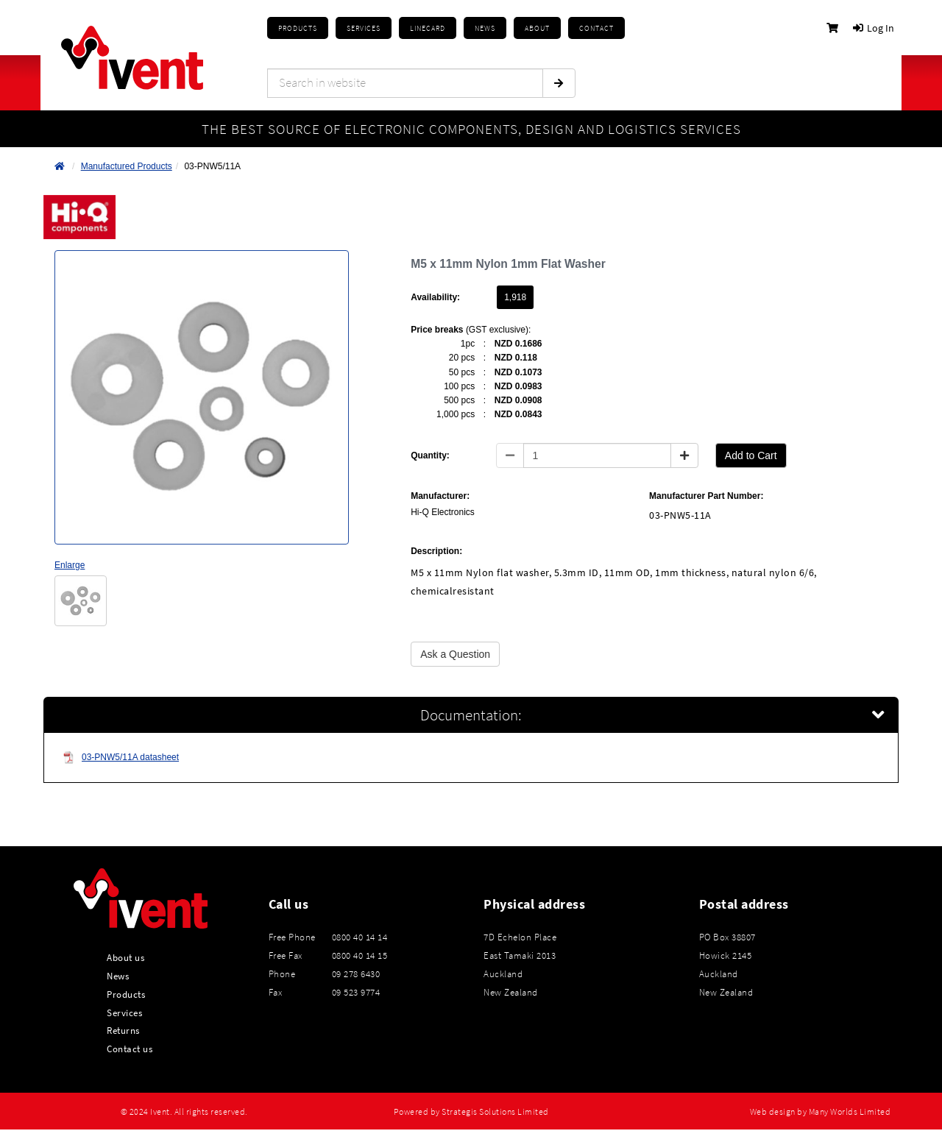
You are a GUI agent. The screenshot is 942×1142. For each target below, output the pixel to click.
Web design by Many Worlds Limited (820, 1112)
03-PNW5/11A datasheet (121, 757)
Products (297, 28)
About (537, 28)
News (118, 975)
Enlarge (69, 565)
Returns (123, 1030)
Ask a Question (455, 654)
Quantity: (430, 455)
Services (124, 1012)
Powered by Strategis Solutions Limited (471, 1112)
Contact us (129, 1048)
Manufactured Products (126, 166)
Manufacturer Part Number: (706, 496)
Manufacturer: (440, 496)
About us (125, 957)
